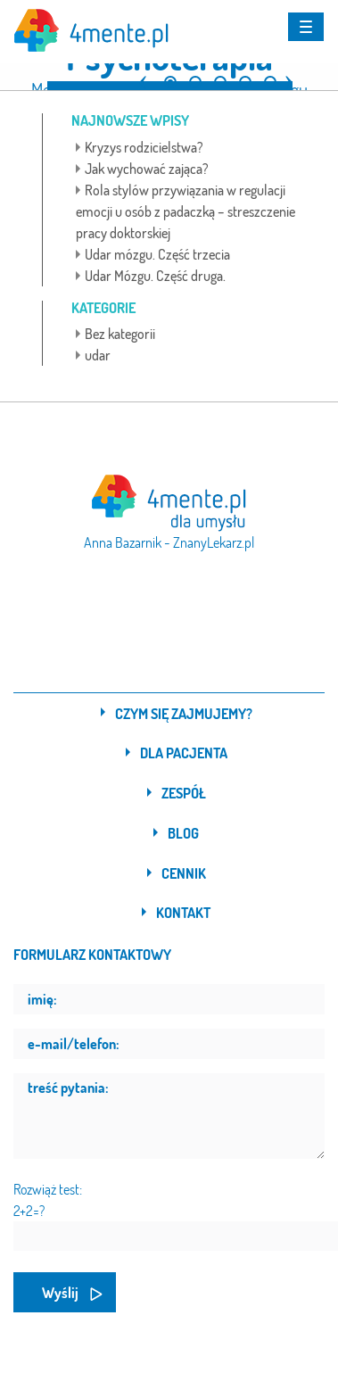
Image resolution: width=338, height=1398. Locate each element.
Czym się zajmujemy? (183, 714)
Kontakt (183, 913)
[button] (142, 75)
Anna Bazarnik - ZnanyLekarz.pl (169, 542)
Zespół (183, 793)
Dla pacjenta (183, 753)
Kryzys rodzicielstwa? (144, 147)
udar (98, 355)
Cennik (183, 873)
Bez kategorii (120, 334)
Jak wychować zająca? (147, 169)
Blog (183, 833)
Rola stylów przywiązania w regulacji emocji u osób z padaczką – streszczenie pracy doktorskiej (185, 211)
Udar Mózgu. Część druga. (155, 276)
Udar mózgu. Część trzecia (157, 254)
